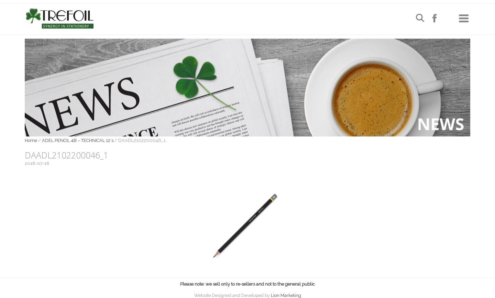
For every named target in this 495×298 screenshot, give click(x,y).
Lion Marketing (286, 295)
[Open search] (420, 18)
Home (31, 140)
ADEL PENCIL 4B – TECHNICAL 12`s (77, 140)
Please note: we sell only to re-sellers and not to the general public (247, 284)
